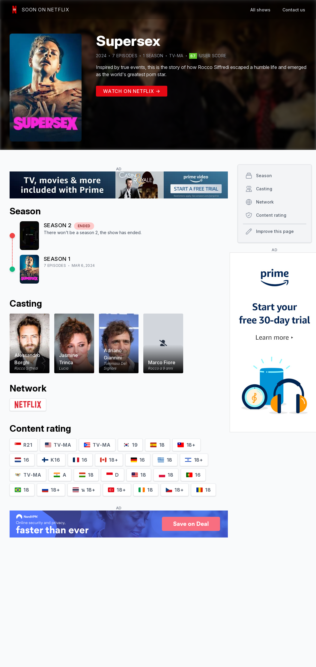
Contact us (293, 9)
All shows (260, 9)
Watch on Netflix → (131, 91)
